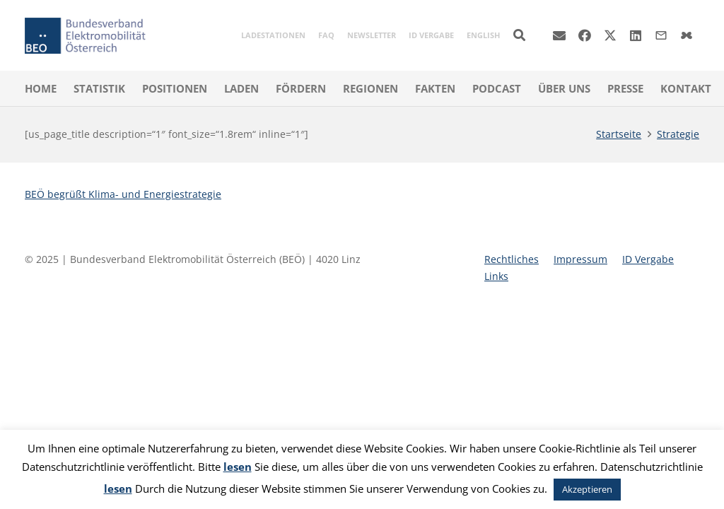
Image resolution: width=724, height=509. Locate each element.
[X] (610, 35)
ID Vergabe (648, 259)
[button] (519, 35)
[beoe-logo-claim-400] (85, 36)
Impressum (580, 259)
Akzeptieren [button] (587, 489)
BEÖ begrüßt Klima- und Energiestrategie (123, 194)
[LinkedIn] (635, 35)
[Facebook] (584, 35)
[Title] (686, 35)
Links (496, 276)
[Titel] (661, 35)
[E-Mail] (559, 35)
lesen (237, 467)
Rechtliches (511, 259)
